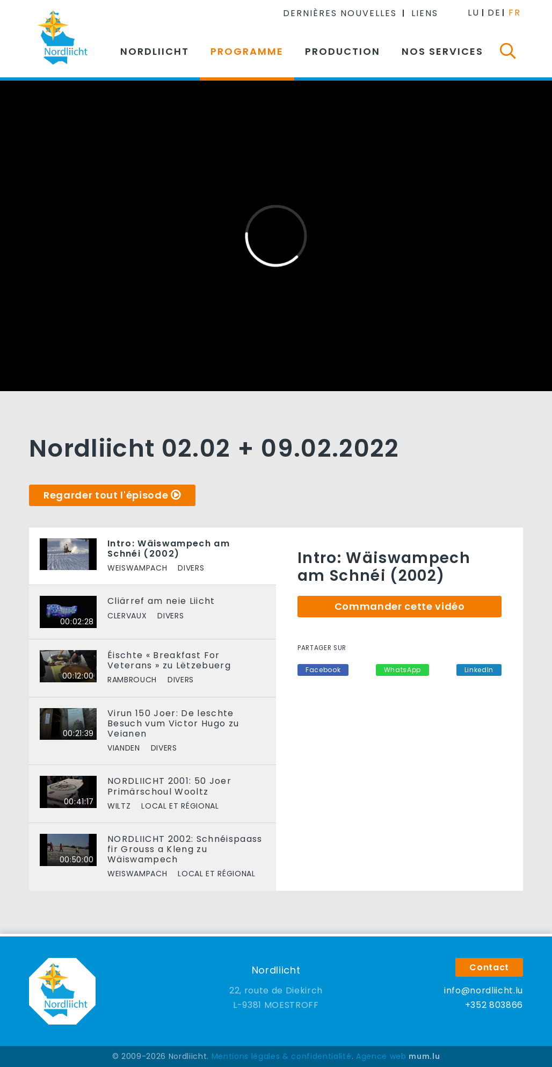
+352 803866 (494, 1005)
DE (494, 12)
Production (342, 51)
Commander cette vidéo (400, 606)
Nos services (442, 51)
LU (474, 12)
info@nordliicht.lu (483, 990)
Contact (489, 967)
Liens (424, 13)
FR (515, 12)
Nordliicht (154, 51)
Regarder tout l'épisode (105, 495)
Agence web (381, 1056)
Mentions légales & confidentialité (282, 1056)
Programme (247, 51)
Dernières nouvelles (340, 13)
